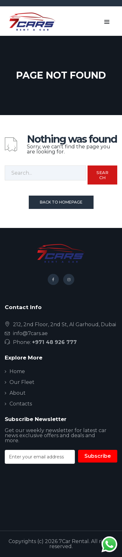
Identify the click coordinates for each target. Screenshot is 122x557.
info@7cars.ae (30, 333)
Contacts (20, 404)
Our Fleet (21, 382)
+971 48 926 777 (54, 342)
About (17, 393)
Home (17, 371)
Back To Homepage (61, 202)
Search (102, 175)
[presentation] (53, 496)
